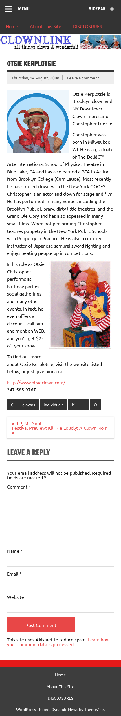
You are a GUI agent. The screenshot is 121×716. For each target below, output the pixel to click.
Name (15, 550)
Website (15, 596)
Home (12, 26)
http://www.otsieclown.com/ (36, 382)
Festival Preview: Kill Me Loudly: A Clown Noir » (59, 430)
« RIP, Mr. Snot (27, 423)
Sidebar (97, 9)
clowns (28, 404)
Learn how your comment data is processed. (58, 642)
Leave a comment (83, 77)
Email (14, 573)
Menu (24, 9)
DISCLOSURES (87, 26)
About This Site (45, 26)
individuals (53, 404)
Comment (19, 486)
